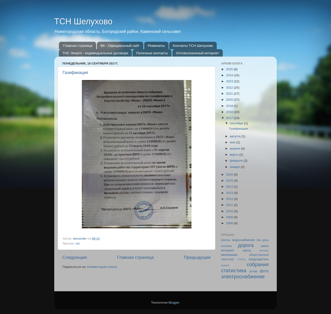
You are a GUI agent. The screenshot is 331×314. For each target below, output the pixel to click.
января (235, 167)
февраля (237, 160)
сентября (237, 123)
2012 (230, 199)
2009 (230, 217)
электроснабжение (243, 276)
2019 (230, 106)
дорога (246, 245)
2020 (230, 99)
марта (234, 154)
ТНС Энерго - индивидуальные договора (95, 53)
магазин (264, 250)
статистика (233, 270)
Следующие (74, 257)
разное (225, 265)
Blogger (174, 302)
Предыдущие (197, 257)
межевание (229, 254)
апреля (235, 148)
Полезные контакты (152, 53)
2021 (230, 93)
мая (233, 142)
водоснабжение (243, 240)
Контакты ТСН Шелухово (193, 46)
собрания (258, 264)
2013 (230, 193)
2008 (230, 223)
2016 (230, 174)
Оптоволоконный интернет (197, 53)
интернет (227, 250)
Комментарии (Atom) (102, 267)
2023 (230, 81)
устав (253, 271)
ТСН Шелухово (83, 21)
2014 (230, 186)
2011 (230, 205)
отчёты (241, 259)
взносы (225, 240)
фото (264, 271)
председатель (258, 259)
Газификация (75, 72)
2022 (230, 87)
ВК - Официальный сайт (120, 46)
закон (265, 246)
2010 (230, 211)
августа (235, 136)
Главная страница (77, 46)
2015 (230, 180)
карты (246, 250)
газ (77, 243)
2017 (230, 118)
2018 (230, 112)
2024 (230, 75)
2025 (230, 69)
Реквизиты (156, 46)
